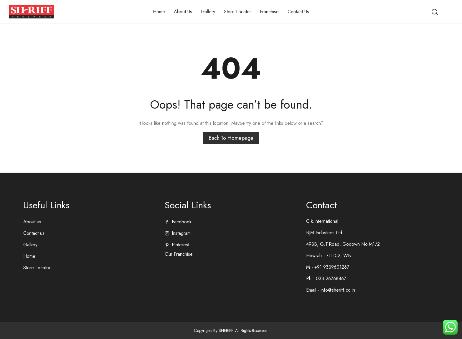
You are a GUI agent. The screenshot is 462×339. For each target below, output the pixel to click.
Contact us (33, 233)
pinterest (180, 244)
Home (29, 256)
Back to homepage (231, 138)
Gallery (30, 244)
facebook (182, 221)
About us (32, 221)
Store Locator (36, 267)
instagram (181, 233)
